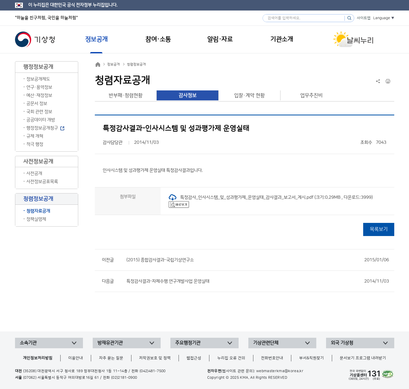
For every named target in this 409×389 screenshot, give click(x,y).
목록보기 (379, 229)
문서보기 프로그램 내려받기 (363, 358)
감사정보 (187, 95)
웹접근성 (193, 358)
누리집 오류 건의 (231, 358)
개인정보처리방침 (37, 358)
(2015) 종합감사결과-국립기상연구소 (257, 259)
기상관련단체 (265, 343)
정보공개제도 (38, 79)
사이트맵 (364, 18)
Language (381, 18)
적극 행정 (34, 144)
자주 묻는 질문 (111, 358)
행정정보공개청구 (42, 128)
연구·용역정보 (39, 87)
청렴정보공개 (136, 64)
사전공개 (34, 173)
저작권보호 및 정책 (155, 358)
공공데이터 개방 (40, 119)
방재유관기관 (110, 343)
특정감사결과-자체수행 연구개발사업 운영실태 (257, 281)
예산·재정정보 (39, 95)
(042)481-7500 (153, 371)
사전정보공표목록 (42, 181)
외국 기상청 (342, 343)
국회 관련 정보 (39, 111)
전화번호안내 (272, 358)
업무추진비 (311, 95)
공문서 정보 (36, 103)
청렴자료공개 (38, 211)
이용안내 (75, 358)
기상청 (35, 39)
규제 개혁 (34, 136)
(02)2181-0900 (124, 378)
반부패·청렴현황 (125, 95)
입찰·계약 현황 (249, 95)
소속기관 (28, 343)
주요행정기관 (187, 343)
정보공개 (113, 64)
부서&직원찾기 (311, 358)
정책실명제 (36, 219)
